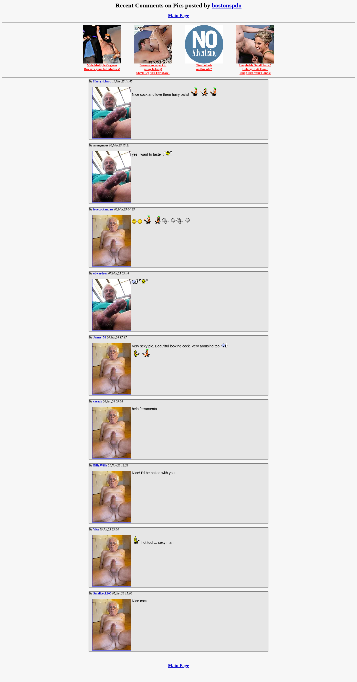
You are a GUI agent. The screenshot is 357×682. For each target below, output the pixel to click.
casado (97, 401)
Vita (96, 529)
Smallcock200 (102, 593)
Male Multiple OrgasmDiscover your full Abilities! (102, 66)
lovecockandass (103, 209)
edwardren (100, 273)
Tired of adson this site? (204, 66)
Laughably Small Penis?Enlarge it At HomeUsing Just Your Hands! (255, 68)
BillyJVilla (100, 465)
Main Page (178, 15)
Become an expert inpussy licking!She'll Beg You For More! (153, 68)
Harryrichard (102, 81)
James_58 (99, 337)
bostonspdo (227, 5)
